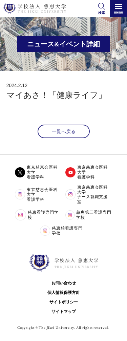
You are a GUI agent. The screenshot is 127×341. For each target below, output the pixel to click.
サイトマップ (63, 311)
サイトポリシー (63, 302)
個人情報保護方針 (63, 292)
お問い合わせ (63, 283)
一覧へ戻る (64, 131)
